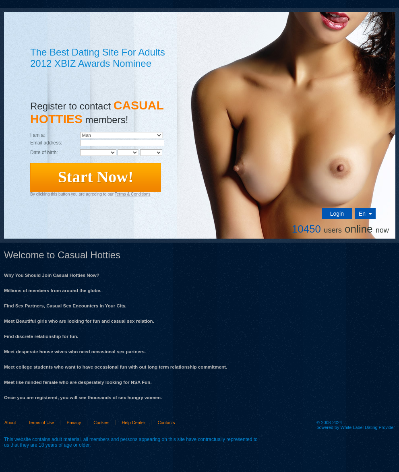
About (10, 422)
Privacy (73, 422)
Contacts (166, 422)
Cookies (101, 422)
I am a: (37, 135)
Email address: (46, 143)
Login (337, 213)
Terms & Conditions (133, 194)
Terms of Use (41, 422)
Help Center (133, 422)
